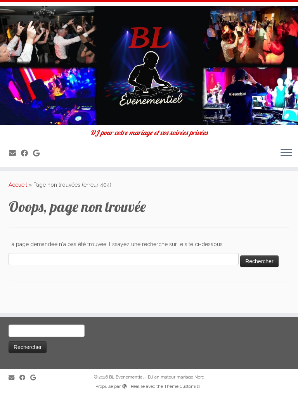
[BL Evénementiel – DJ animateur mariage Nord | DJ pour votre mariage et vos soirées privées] (149, 65)
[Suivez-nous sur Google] (39, 153)
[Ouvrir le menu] (286, 153)
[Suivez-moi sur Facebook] (27, 153)
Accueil (18, 185)
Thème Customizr (182, 386)
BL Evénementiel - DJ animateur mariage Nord (156, 377)
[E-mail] (15, 153)
